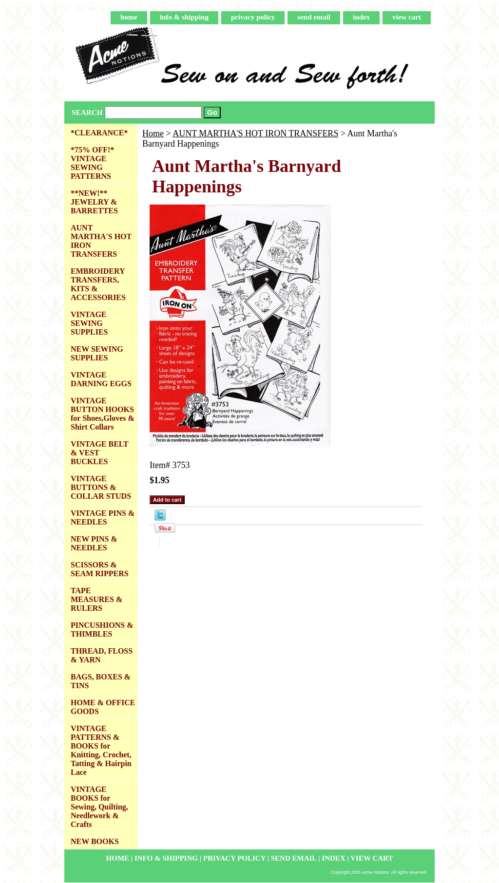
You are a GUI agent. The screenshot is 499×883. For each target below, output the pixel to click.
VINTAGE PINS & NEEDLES (102, 517)
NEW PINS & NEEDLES (94, 543)
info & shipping (184, 17)
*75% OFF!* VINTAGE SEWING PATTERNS (92, 163)
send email (313, 17)
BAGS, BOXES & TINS (101, 681)
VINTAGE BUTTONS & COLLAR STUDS (101, 487)
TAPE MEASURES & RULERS (96, 599)
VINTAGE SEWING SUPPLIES (89, 323)
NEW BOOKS (95, 841)
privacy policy (253, 17)
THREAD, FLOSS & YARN (102, 655)
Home (153, 133)
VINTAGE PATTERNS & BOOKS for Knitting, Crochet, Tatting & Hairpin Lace (101, 750)
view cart (406, 17)
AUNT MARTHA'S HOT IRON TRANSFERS (255, 133)
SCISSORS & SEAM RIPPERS (100, 569)
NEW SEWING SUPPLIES (97, 353)
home (128, 17)
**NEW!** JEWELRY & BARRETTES (94, 202)
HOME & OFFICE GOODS (103, 706)
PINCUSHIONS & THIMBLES (102, 629)
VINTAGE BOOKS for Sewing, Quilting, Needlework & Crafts (99, 806)
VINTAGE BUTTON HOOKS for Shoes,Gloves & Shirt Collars (102, 413)
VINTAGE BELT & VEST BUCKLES (100, 453)
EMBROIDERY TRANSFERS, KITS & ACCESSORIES (98, 284)
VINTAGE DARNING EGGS (101, 379)
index (361, 17)
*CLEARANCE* (99, 133)
